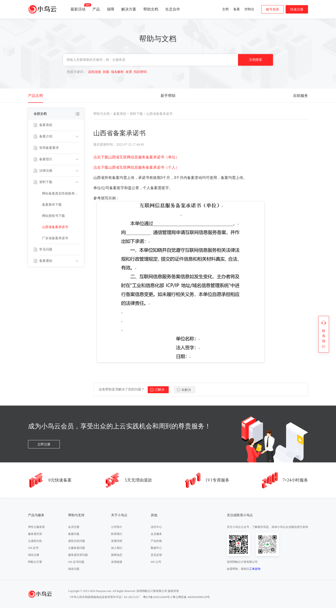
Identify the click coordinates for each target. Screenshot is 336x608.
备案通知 (45, 261)
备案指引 (45, 159)
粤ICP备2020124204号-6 (157, 597)
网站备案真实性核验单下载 (61, 193)
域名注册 (33, 555)
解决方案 (128, 9)
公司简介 (116, 527)
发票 (129, 72)
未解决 (186, 390)
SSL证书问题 (76, 562)
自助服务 (300, 96)
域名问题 (73, 568)
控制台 (249, 9)
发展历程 (116, 541)
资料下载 (45, 182)
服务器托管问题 (78, 555)
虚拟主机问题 (76, 541)
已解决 (159, 389)
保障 (110, 9)
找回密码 (140, 72)
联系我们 (116, 534)
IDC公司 (156, 562)
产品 (96, 9)
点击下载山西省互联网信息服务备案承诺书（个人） (136, 167)
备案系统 (45, 125)
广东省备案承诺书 (55, 238)
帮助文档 (150, 9)
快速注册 (296, 9)
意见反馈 (156, 555)
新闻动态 (116, 555)
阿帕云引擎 (35, 562)
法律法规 (45, 170)
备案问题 (73, 534)
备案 (236, 9)
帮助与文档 (101, 114)
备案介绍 (45, 136)
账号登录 (272, 9)
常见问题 (45, 249)
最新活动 (77, 7)
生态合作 (172, 9)
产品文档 (35, 96)
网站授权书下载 (53, 216)
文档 (225, 9)
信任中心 (156, 527)
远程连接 (94, 72)
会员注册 (73, 527)
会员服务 (156, 534)
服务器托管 (35, 534)
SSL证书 (33, 548)
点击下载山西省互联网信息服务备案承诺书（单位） (136, 157)
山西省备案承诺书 (55, 227)
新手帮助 (168, 96)
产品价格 (156, 541)
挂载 (106, 72)
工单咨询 (254, 568)
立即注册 (43, 444)
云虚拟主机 (35, 541)
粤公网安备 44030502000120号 (191, 597)
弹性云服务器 (36, 527)
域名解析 (117, 72)
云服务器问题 (76, 548)
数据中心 (156, 548)
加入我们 (116, 548)
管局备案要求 (49, 148)
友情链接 (116, 562)
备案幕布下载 (52, 204)
